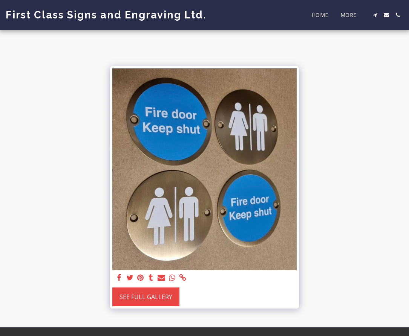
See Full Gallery (145, 297)
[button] (375, 15)
